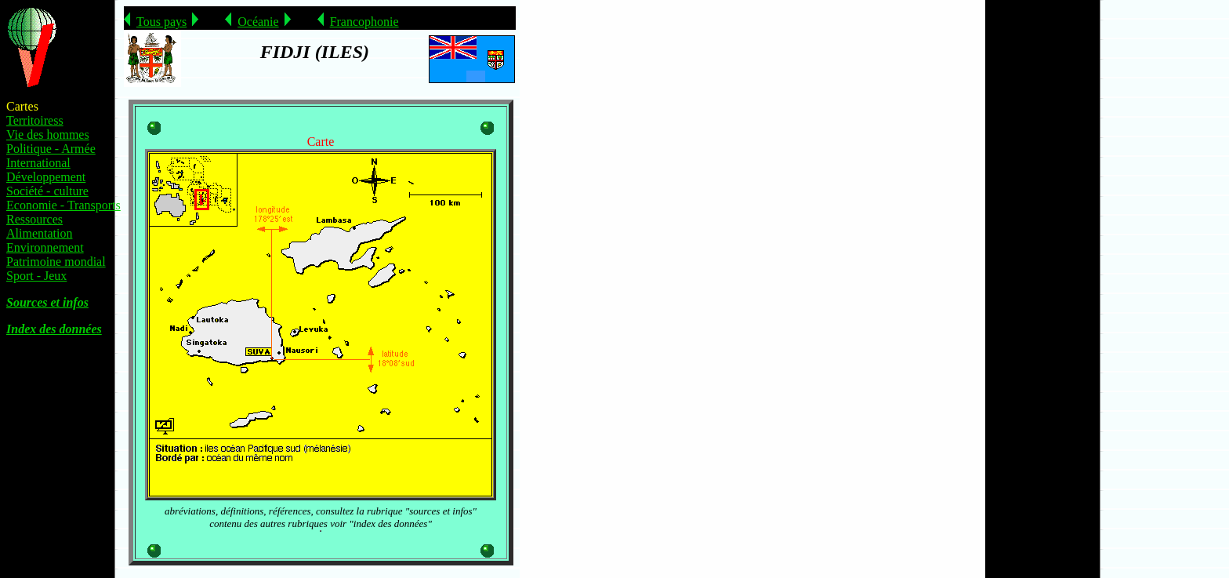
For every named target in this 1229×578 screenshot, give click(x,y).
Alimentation (39, 233)
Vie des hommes (47, 134)
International (38, 162)
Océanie (257, 21)
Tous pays (161, 21)
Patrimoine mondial (56, 261)
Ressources (34, 219)
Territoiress (34, 120)
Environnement (45, 247)
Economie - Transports (63, 205)
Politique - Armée (51, 148)
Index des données (54, 329)
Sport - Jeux (36, 275)
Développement (45, 177)
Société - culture (47, 191)
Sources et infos (47, 302)
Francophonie (364, 21)
